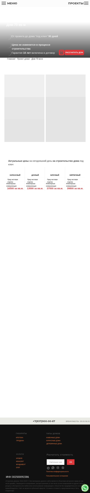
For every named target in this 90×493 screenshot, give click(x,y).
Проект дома (23, 59)
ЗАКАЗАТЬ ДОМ (52, 457)
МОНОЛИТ (20, 461)
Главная (11, 59)
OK (70, 462)
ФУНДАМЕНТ (21, 464)
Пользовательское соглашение (57, 476)
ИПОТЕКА (19, 438)
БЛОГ (18, 467)
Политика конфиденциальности (57, 471)
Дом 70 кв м (37, 59)
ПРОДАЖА (20, 441)
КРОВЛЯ (19, 458)
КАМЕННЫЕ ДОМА (53, 438)
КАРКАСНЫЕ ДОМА (53, 441)
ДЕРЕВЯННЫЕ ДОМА (54, 444)
